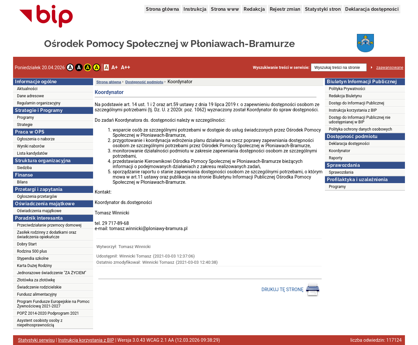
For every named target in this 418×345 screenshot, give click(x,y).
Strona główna (162, 9)
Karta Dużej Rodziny (34, 265)
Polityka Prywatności (347, 88)
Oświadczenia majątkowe (39, 211)
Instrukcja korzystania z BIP (353, 110)
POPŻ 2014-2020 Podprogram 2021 (48, 313)
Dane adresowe (30, 96)
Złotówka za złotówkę (36, 280)
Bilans (22, 182)
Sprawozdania (341, 172)
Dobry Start (27, 244)
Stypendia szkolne (33, 258)
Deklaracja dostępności (372, 9)
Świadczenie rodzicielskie (39, 287)
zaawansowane (389, 67)
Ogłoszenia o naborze (36, 139)
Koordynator (339, 151)
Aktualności (27, 88)
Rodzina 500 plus (32, 251)
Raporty (335, 158)
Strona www (225, 9)
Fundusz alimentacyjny (37, 294)
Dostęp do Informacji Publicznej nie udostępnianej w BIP (359, 119)
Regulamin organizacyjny (38, 103)
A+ (114, 67)
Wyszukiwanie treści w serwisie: (281, 67)
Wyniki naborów (30, 146)
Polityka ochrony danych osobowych (360, 129)
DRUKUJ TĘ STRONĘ (291, 290)
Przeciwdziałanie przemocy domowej (49, 225)
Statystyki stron (323, 9)
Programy (25, 117)
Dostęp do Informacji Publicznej (356, 103)
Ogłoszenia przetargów (37, 196)
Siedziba (24, 167)
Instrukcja (195, 9)
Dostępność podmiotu (144, 82)
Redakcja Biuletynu (345, 96)
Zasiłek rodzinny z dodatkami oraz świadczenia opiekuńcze (46, 234)
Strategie (25, 124)
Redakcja (254, 9)
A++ (125, 67)
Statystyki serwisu (36, 340)
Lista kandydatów (32, 153)
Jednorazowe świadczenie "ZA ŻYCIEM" (51, 273)
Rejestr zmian (285, 9)
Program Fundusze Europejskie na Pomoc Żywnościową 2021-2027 (53, 303)
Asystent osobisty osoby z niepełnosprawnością (39, 322)
